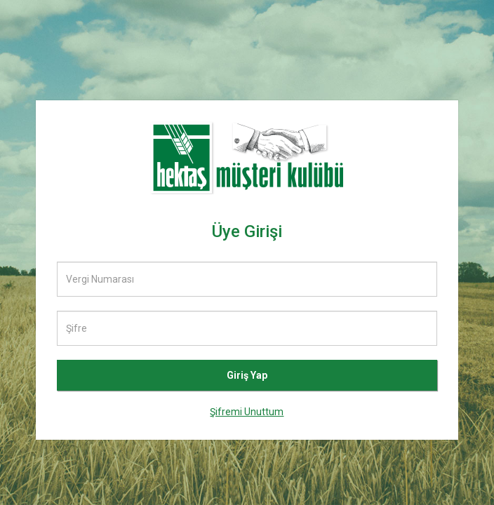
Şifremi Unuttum (246, 411)
